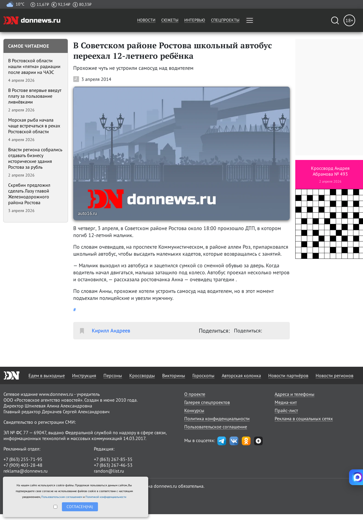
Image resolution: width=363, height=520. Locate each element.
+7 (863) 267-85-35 (113, 459)
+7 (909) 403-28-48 (22, 465)
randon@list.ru (109, 471)
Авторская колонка (241, 375)
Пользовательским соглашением (61, 497)
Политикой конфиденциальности (105, 497)
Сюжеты (169, 20)
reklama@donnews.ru (25, 471)
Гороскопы (203, 375)
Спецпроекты (225, 20)
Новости (146, 20)
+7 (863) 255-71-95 (22, 459)
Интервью (194, 20)
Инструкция (84, 375)
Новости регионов (334, 375)
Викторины (173, 375)
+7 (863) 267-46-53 (113, 465)
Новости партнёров (288, 375)
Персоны (112, 375)
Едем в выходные (46, 375)
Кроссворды (142, 375)
